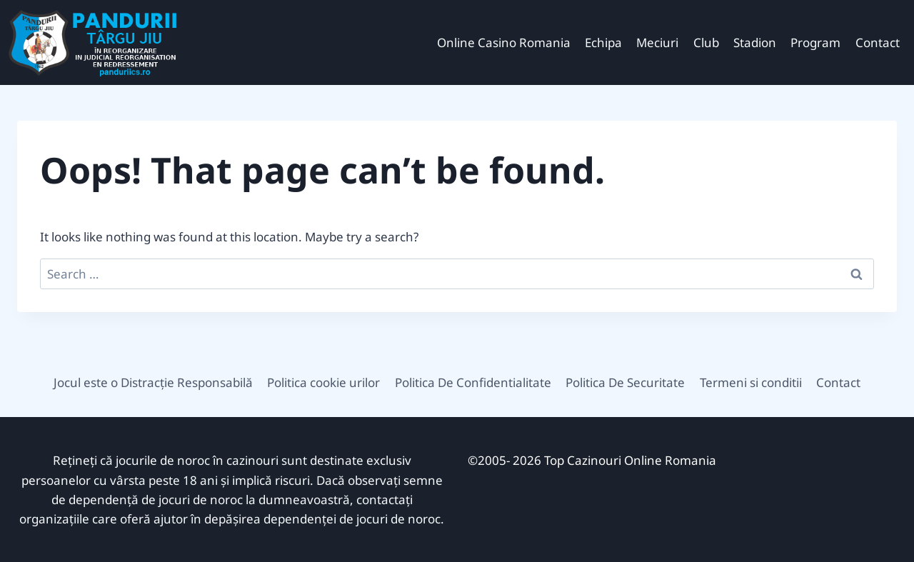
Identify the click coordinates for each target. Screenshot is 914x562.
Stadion (754, 42)
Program (815, 42)
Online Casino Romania (504, 42)
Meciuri (657, 42)
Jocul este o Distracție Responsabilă (153, 382)
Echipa (603, 42)
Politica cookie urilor (323, 382)
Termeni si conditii (751, 382)
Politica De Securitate (625, 382)
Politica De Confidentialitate (473, 382)
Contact (877, 42)
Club (706, 42)
